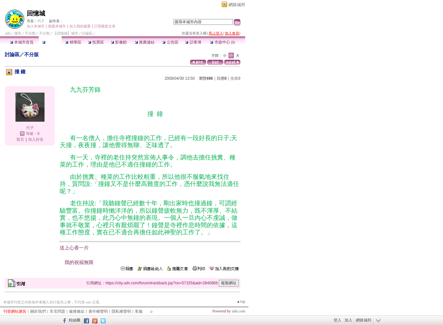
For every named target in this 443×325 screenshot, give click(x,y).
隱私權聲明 (121, 311)
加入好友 (36, 139)
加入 (348, 320)
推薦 (235, 78)
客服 (139, 311)
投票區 (96, 42)
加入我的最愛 (80, 26)
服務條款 (77, 311)
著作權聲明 (98, 311)
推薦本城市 (57, 26)
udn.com (238, 311)
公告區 (170, 42)
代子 (41, 21)
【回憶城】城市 (65, 33)
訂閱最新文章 (105, 26)
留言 (20, 139)
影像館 (119, 42)
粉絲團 (74, 320)
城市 (17, 33)
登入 (337, 320)
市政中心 (222, 42)
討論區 (50, 42)
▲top (241, 301)
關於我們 (38, 311)
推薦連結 (145, 42)
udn (8, 33)
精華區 (73, 42)
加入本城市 (36, 26)
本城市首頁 (22, 42)
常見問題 (57, 311)
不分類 (30, 33)
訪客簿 (193, 42)
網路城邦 (236, 4)
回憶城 (36, 13)
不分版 (31, 54)
